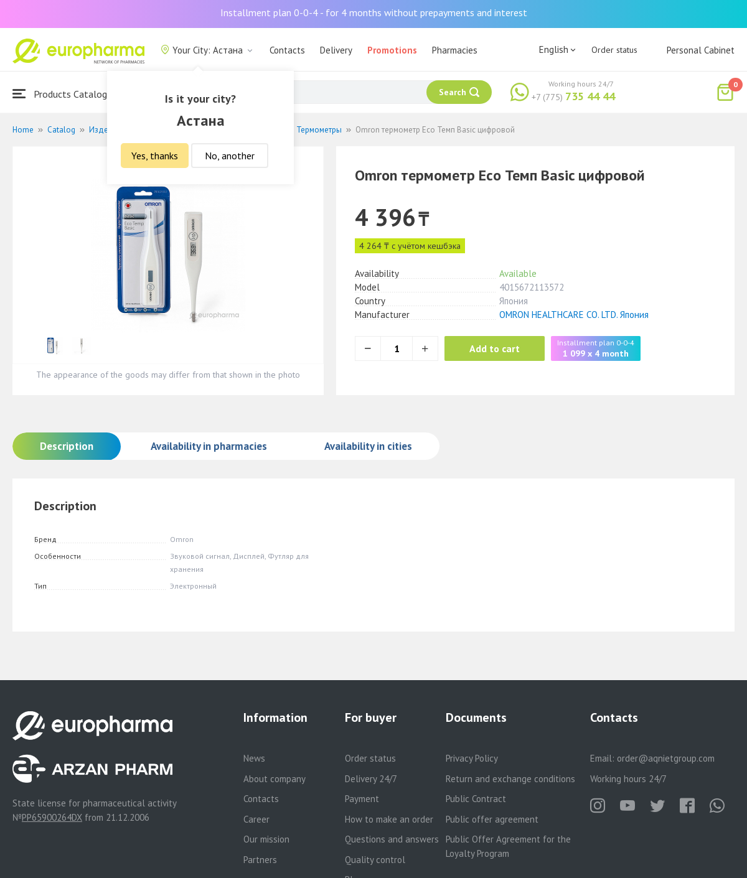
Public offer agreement (492, 819)
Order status (614, 49)
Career (256, 819)
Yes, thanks (154, 155)
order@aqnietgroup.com (666, 758)
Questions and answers (392, 839)
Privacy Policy (472, 758)
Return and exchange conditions (510, 779)
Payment (362, 799)
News (254, 758)
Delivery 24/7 (371, 779)
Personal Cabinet (701, 50)
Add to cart (494, 348)
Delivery (336, 50)
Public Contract (476, 799)
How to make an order (389, 819)
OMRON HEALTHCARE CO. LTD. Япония (574, 314)
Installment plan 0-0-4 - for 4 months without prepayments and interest (373, 12)
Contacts (287, 50)
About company (274, 779)
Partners (260, 860)
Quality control (375, 860)
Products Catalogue (64, 93)
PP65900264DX (52, 817)
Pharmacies (454, 50)
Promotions (392, 50)
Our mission (266, 839)
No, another (230, 155)
